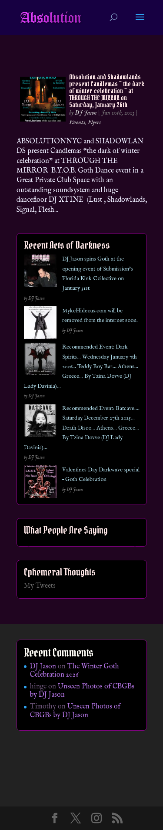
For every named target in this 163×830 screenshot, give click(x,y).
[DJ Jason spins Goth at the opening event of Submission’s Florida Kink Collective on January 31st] (40, 272)
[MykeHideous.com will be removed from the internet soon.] (40, 324)
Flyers (94, 122)
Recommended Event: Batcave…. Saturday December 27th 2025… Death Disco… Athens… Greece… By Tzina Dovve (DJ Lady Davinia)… (82, 428)
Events (77, 122)
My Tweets (40, 586)
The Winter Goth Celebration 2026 (74, 670)
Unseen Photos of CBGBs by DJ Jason (82, 690)
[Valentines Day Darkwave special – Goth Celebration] (40, 483)
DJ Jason (86, 113)
